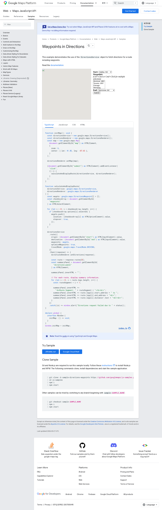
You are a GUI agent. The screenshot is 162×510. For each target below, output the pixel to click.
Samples (122, 39)
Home (44, 39)
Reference (18, 16)
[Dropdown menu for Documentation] (97, 3)
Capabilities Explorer (45, 476)
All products (128, 494)
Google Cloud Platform (109, 494)
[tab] (49, 125)
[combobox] (125, 3)
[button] (16, 35)
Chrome (80, 494)
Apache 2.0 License (58, 424)
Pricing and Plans (127, 472)
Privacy (47, 505)
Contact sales (150, 11)
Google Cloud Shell (71, 352)
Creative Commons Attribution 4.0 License (105, 421)
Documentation (85, 39)
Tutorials (40, 480)
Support (123, 480)
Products (61, 3)
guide (64, 336)
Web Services (84, 484)
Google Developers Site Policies (92, 424)
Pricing (73, 3)
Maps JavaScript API (24, 11)
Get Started (130, 11)
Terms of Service (127, 484)
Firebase (91, 494)
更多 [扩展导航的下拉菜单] (104, 3)
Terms (39, 505)
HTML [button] (82, 125)
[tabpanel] (88, 234)
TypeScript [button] (49, 125)
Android (82, 472)
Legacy (56, 16)
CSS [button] (74, 125)
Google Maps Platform (68, 39)
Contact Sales (125, 476)
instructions (107, 365)
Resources (44, 16)
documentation (57, 65)
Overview (48, 3)
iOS (80, 476)
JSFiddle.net (50, 352)
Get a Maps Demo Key (57, 27)
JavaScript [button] (63, 125)
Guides (6, 16)
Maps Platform (22, 3)
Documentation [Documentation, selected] (87, 3)
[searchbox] (17, 24)
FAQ (38, 472)
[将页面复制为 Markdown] (89, 45)
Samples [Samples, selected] (31, 16)
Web (5, 11)
